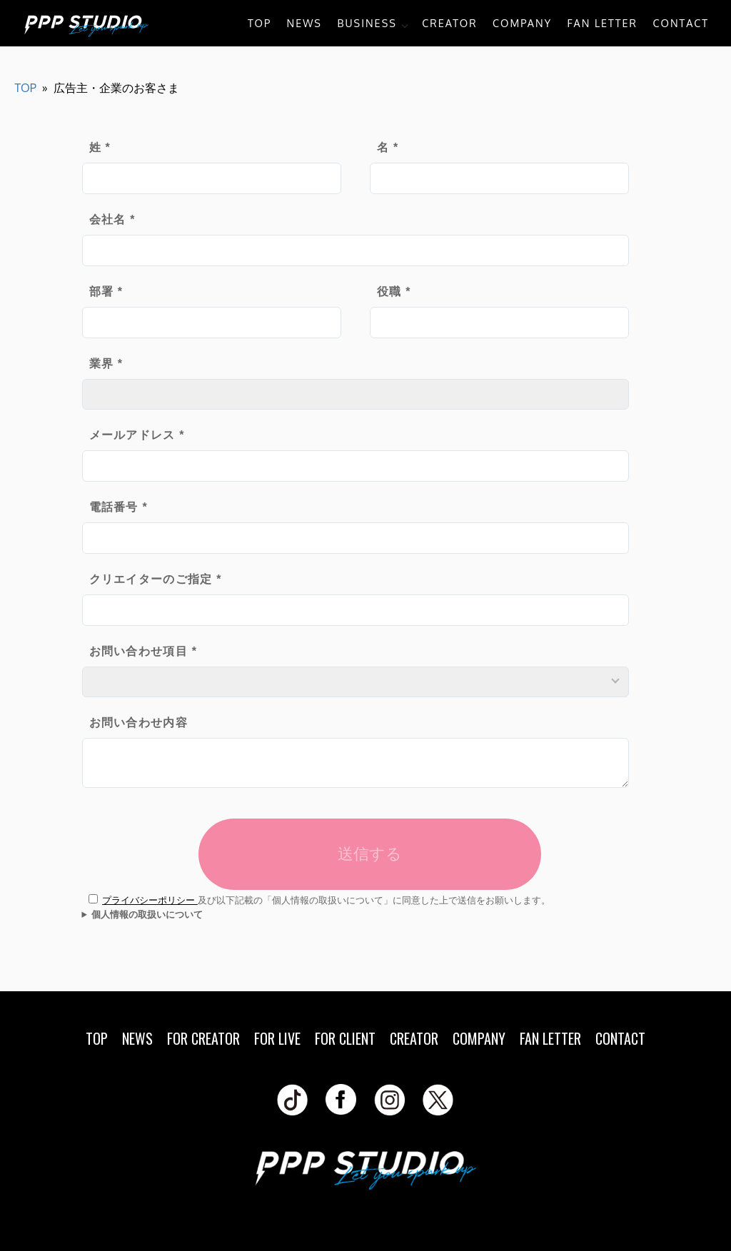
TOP (259, 22)
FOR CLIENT (345, 1038)
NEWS (304, 22)
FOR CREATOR (203, 1038)
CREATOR (449, 22)
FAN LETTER (602, 22)
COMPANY (522, 22)
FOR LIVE (277, 1038)
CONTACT (680, 22)
